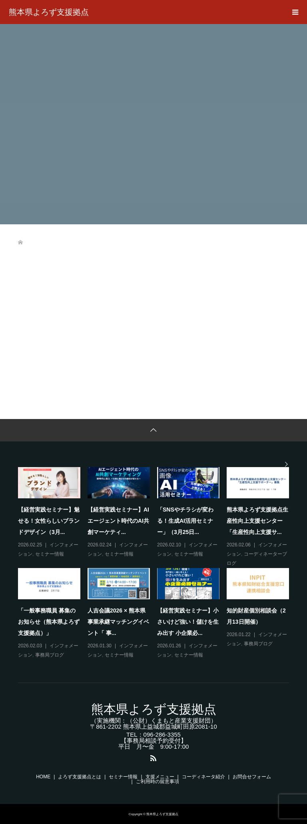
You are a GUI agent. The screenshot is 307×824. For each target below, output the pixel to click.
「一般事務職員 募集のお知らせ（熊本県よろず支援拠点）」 (49, 621)
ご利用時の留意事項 (157, 781)
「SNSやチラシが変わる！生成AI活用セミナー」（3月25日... (185, 520)
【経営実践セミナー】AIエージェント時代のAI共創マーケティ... (118, 520)
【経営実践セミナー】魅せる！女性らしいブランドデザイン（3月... (49, 520)
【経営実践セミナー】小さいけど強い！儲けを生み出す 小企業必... (188, 621)
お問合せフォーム (252, 777)
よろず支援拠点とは (79, 777)
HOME (43, 777)
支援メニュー (160, 777)
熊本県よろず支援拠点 (49, 12)
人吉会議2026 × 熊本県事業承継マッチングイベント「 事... (118, 621)
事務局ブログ (49, 655)
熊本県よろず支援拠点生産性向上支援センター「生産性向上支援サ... (257, 520)
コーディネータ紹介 (203, 777)
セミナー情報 (49, 554)
